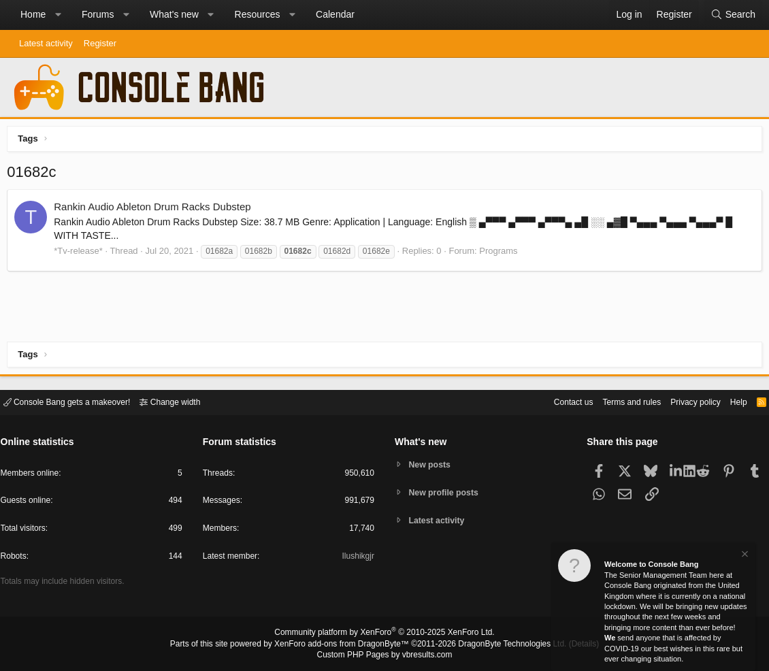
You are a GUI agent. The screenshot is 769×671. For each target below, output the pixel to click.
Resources (257, 14)
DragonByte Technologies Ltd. (503, 644)
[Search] (733, 15)
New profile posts (446, 492)
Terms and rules (616, 401)
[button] (58, 15)
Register (100, 43)
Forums (98, 14)
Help (730, 401)
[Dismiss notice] (743, 555)
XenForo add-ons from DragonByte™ (345, 644)
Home (33, 14)
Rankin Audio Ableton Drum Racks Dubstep (155, 210)
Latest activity (46, 43)
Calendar (335, 14)
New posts (432, 464)
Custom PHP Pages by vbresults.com (384, 655)
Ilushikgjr (357, 558)
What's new (174, 14)
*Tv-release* (81, 254)
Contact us (553, 401)
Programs (501, 254)
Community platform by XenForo (384, 634)
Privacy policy (684, 401)
